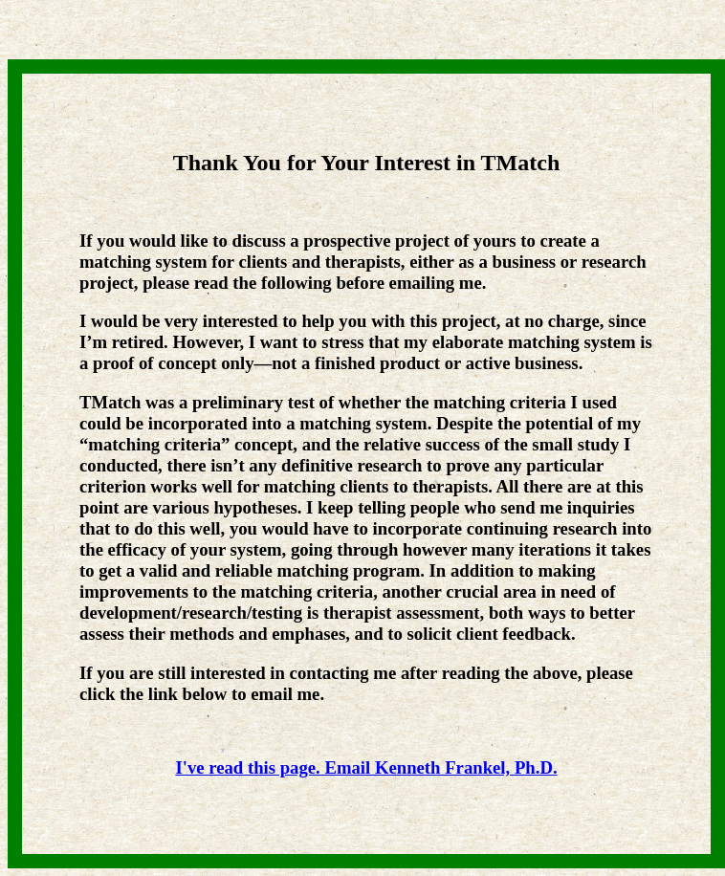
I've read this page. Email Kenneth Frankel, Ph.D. (366, 767)
